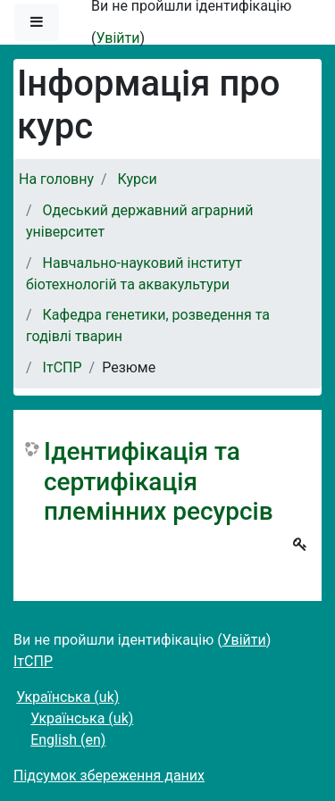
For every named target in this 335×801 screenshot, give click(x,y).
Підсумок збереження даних (109, 775)
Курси (137, 179)
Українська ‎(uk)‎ (67, 696)
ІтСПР (62, 367)
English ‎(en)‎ (67, 739)
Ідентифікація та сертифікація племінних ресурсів (158, 481)
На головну (56, 179)
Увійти (117, 37)
